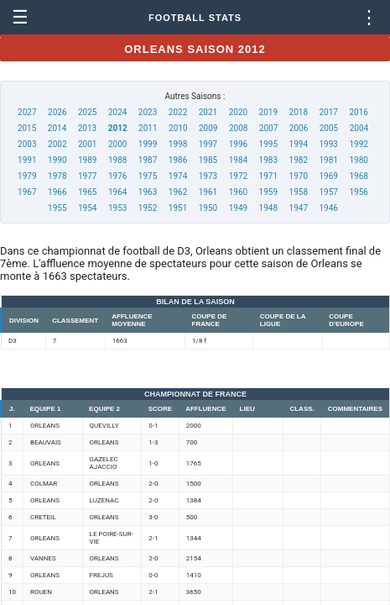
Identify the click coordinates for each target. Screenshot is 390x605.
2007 (268, 128)
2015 (27, 128)
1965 (87, 192)
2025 (87, 112)
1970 (298, 176)
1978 (57, 176)
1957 (328, 192)
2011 (147, 128)
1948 (268, 208)
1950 (208, 208)
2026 (57, 112)
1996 (238, 144)
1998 (178, 144)
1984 (238, 160)
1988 (117, 160)
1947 (298, 208)
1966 (57, 192)
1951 (178, 208)
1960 (238, 192)
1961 (208, 192)
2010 (178, 128)
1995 (268, 144)
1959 (268, 192)
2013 (87, 128)
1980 (358, 160)
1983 (268, 160)
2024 (117, 112)
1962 (178, 192)
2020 (238, 112)
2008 (238, 128)
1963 (147, 192)
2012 (117, 128)
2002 (57, 144)
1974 (178, 176)
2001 (87, 144)
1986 (178, 160)
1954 (87, 208)
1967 (27, 192)
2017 (328, 112)
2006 (298, 128)
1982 (298, 160)
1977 (87, 176)
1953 (117, 208)
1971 (268, 176)
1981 (328, 160)
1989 (87, 160)
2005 (329, 128)
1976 (117, 176)
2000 (117, 144)
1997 (208, 144)
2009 (208, 128)
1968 (358, 176)
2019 (268, 112)
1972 (238, 176)
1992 (358, 144)
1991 (27, 160)
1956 (358, 192)
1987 (147, 160)
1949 (238, 208)
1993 (328, 144)
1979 (27, 176)
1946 (328, 208)
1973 (208, 176)
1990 (57, 160)
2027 (27, 112)
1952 (147, 208)
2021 (208, 112)
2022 (178, 112)
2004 (359, 128)
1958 (298, 192)
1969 (328, 176)
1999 (147, 144)
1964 (117, 192)
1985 (208, 160)
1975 (147, 176)
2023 (147, 112)
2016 (358, 112)
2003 (27, 144)
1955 (57, 208)
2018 (298, 112)
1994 (298, 144)
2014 (57, 128)
